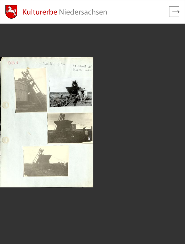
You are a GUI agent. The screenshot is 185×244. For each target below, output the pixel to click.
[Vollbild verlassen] (174, 11)
